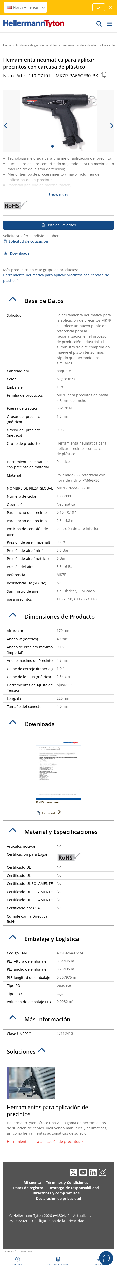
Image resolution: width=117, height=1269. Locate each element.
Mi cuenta (32, 1182)
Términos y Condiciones (67, 1182)
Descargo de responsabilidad (73, 1187)
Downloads (16, 253)
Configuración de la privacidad (58, 1220)
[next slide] (111, 126)
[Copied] (103, 74)
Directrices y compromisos (56, 1193)
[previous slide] (5, 126)
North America (26, 7)
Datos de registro (28, 1187)
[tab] (58, 300)
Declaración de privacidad (58, 1198)
